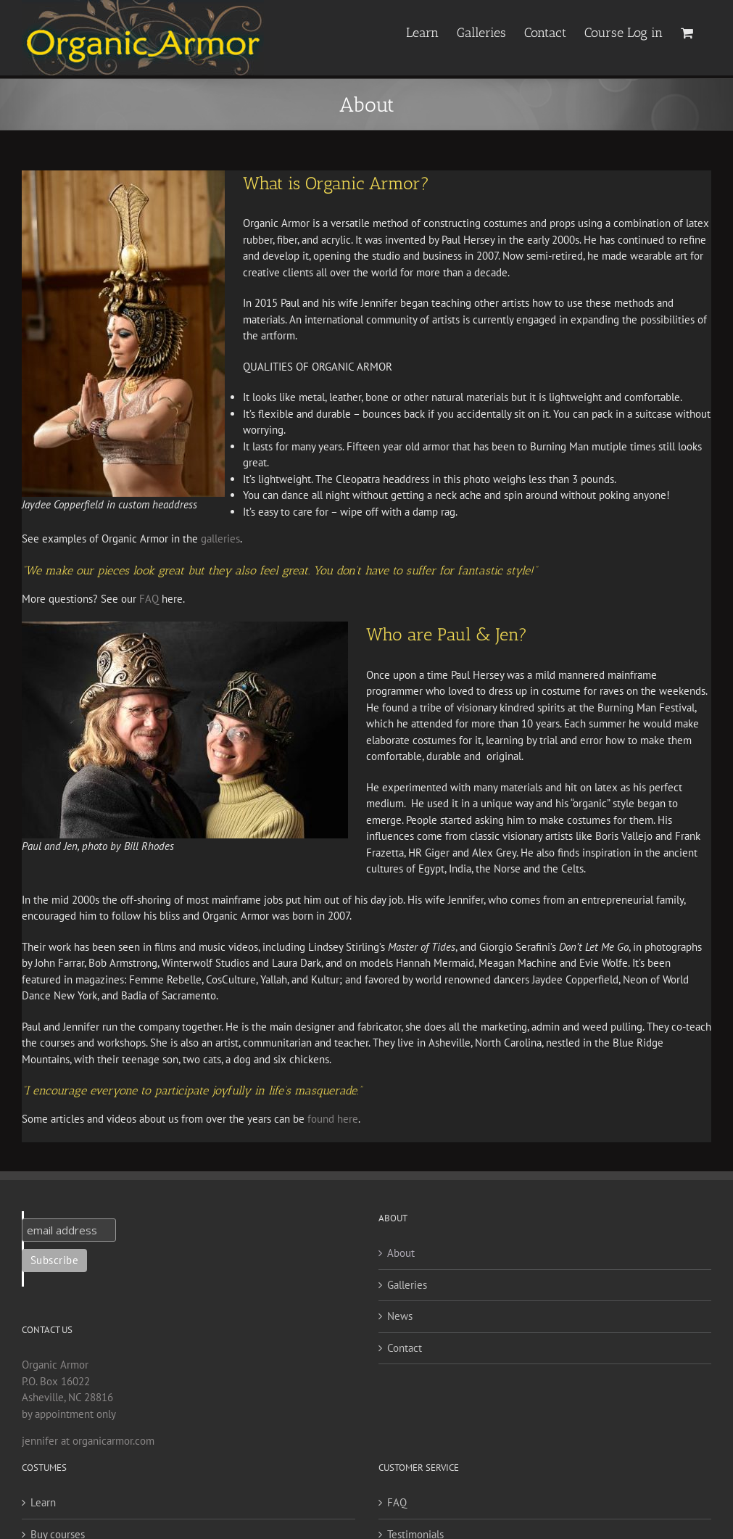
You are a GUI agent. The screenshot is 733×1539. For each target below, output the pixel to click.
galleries (220, 538)
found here (332, 1119)
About (401, 1253)
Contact (404, 1348)
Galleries (407, 1285)
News (400, 1316)
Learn (43, 1502)
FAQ (149, 599)
